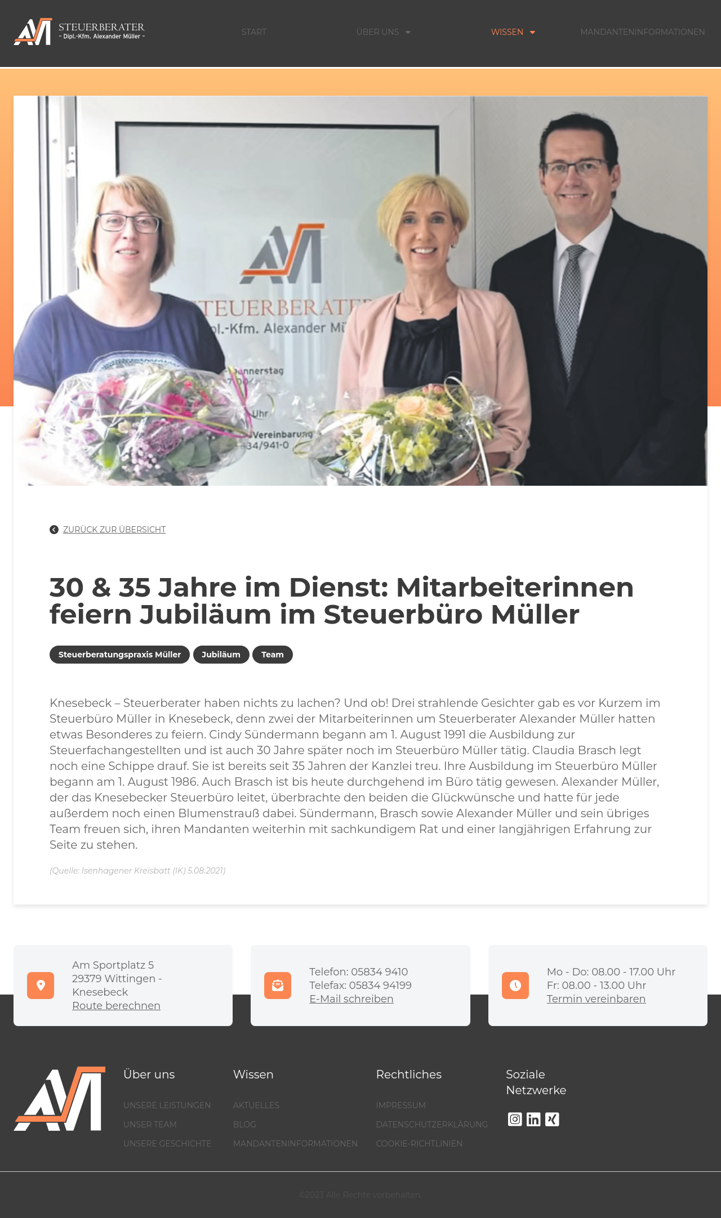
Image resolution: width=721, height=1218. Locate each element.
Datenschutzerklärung (432, 1125)
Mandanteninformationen (642, 32)
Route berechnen (116, 1006)
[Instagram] (515, 1119)
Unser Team (150, 1125)
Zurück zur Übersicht (108, 530)
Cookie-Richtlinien (419, 1144)
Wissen (513, 32)
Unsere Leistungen (167, 1105)
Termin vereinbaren (596, 999)
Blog (244, 1125)
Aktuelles (256, 1105)
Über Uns (384, 32)
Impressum (401, 1105)
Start (254, 32)
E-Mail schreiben (351, 999)
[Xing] (552, 1119)
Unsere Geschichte (167, 1144)
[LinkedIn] (534, 1119)
